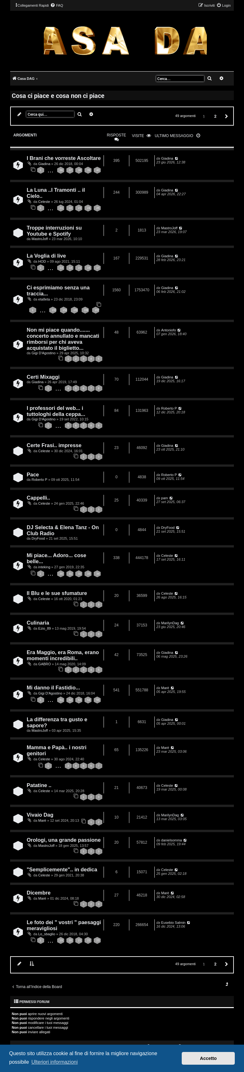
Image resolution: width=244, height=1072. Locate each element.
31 (70, 573)
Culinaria (38, 623)
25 (97, 208)
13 (61, 267)
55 (97, 700)
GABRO (44, 664)
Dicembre (39, 893)
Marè (165, 688)
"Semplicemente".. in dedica (62, 869)
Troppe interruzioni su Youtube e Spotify (54, 231)
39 (88, 170)
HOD (42, 261)
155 (75, 310)
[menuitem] (56, 5)
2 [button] (215, 116)
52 (70, 700)
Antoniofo (168, 330)
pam (164, 498)
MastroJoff (39, 239)
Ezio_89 (44, 628)
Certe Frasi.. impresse (54, 445)
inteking (44, 567)
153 (54, 310)
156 (86, 310)
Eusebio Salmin (173, 922)
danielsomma (171, 840)
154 (65, 310)
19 (61, 940)
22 (70, 208)
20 (70, 940)
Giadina (44, 164)
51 (61, 700)
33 (88, 573)
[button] (225, 116)
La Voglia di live (46, 256)
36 (61, 170)
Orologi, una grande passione (64, 840)
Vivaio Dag (40, 815)
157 (97, 310)
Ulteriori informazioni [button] (54, 1062)
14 (70, 267)
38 (79, 170)
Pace (33, 474)
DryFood (38, 538)
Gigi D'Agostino (43, 353)
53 (79, 700)
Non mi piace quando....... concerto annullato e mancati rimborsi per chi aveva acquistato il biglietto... (63, 339)
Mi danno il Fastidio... (53, 687)
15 (79, 267)
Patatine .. (39, 785)
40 (97, 170)
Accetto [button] (208, 1058)
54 (88, 700)
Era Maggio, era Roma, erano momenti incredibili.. (63, 655)
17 (97, 267)
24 (88, 208)
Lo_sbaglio (46, 934)
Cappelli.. (38, 498)
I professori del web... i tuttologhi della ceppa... (56, 411)
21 (61, 208)
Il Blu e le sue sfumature (57, 593)
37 (70, 170)
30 (61, 573)
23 (79, 208)
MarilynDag (170, 623)
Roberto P (169, 408)
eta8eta (44, 299)
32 (79, 573)
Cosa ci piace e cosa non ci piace (58, 95)
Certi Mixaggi (43, 377)
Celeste (44, 202)
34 (97, 573)
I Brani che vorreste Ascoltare (64, 158)
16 (88, 267)
